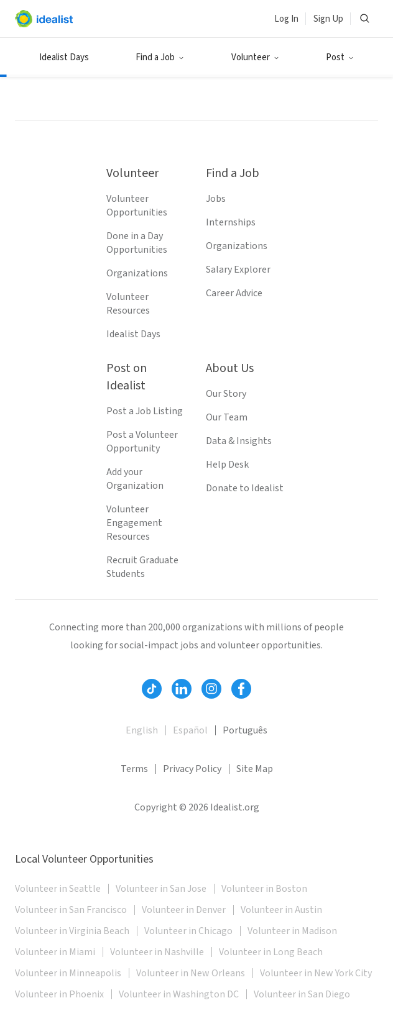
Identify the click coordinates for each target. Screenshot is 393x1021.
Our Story (226, 394)
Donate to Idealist (245, 488)
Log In (286, 18)
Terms (134, 769)
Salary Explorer (238, 269)
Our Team (226, 417)
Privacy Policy (192, 769)
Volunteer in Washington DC (179, 994)
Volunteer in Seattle (58, 889)
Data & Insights (239, 441)
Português (245, 730)
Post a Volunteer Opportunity (142, 441)
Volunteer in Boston (264, 889)
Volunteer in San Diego (302, 994)
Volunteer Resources (128, 303)
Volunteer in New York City (316, 973)
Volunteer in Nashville (157, 952)
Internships (231, 222)
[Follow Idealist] (152, 689)
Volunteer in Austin (281, 910)
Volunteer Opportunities (136, 205)
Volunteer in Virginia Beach (72, 931)
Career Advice (234, 293)
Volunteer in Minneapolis (68, 973)
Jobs (216, 199)
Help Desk (227, 464)
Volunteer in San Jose (161, 889)
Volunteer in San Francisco (71, 910)
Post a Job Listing (144, 411)
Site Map (254, 769)
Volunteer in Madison (292, 931)
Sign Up (328, 18)
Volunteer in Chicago (188, 931)
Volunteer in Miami (55, 952)
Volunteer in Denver (184, 910)
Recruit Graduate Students (142, 567)
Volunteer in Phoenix (59, 994)
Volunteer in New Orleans (190, 973)
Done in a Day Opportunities (136, 242)
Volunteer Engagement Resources (134, 522)
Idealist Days (64, 57)
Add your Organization (135, 478)
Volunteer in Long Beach (271, 952)
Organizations (137, 273)
